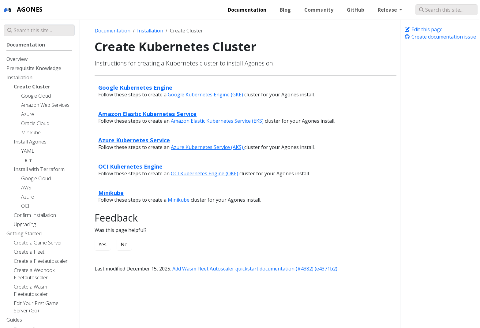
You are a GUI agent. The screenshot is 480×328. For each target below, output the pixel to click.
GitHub (355, 9)
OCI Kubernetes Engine (130, 166)
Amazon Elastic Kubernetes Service (147, 113)
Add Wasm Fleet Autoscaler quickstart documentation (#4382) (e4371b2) (254, 268)
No (124, 244)
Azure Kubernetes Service (134, 140)
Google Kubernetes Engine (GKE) (205, 94)
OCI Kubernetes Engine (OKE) (204, 173)
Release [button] (388, 9)
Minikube (111, 192)
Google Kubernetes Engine (135, 87)
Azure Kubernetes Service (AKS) (207, 147)
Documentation (112, 30)
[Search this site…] (446, 9)
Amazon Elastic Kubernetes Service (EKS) (217, 120)
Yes (103, 244)
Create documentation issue (440, 36)
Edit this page (423, 29)
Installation (150, 30)
